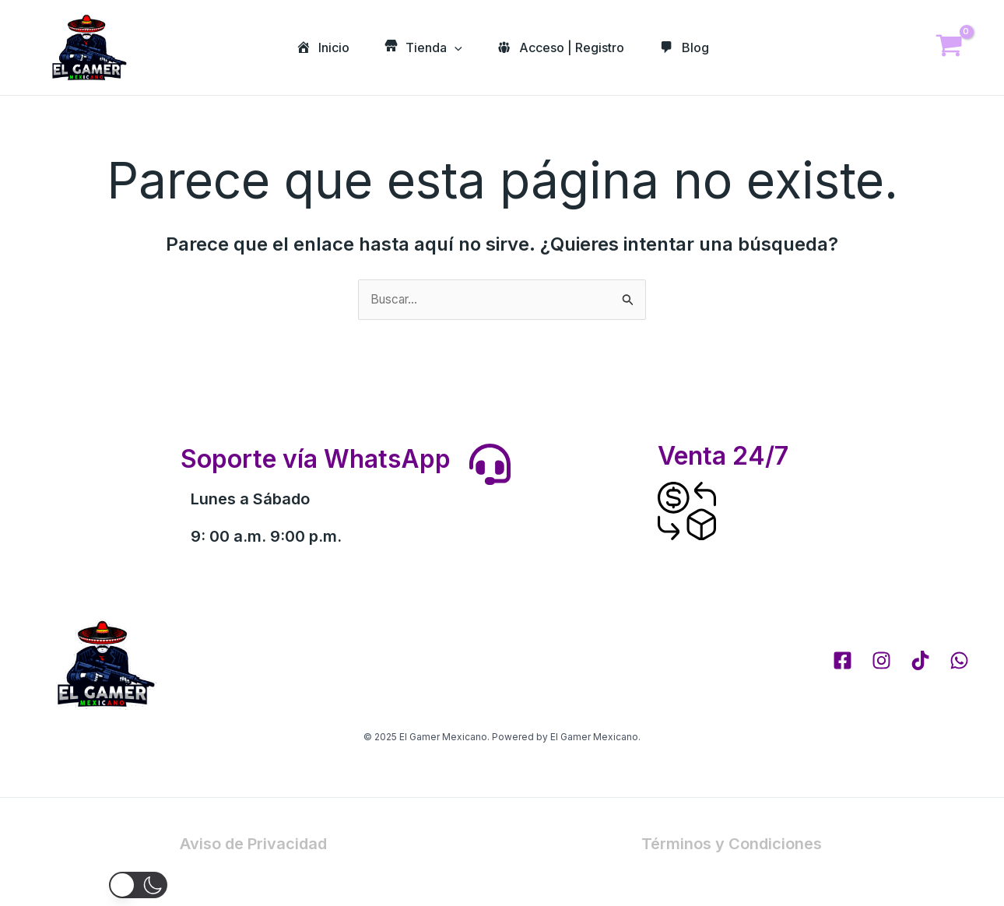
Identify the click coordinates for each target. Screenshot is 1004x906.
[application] (453, 47)
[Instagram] (881, 661)
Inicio (317, 47)
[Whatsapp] (960, 866)
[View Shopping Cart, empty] (949, 47)
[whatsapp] (959, 661)
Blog (688, 47)
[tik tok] (920, 661)
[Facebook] (842, 661)
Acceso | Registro (562, 47)
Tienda (421, 47)
